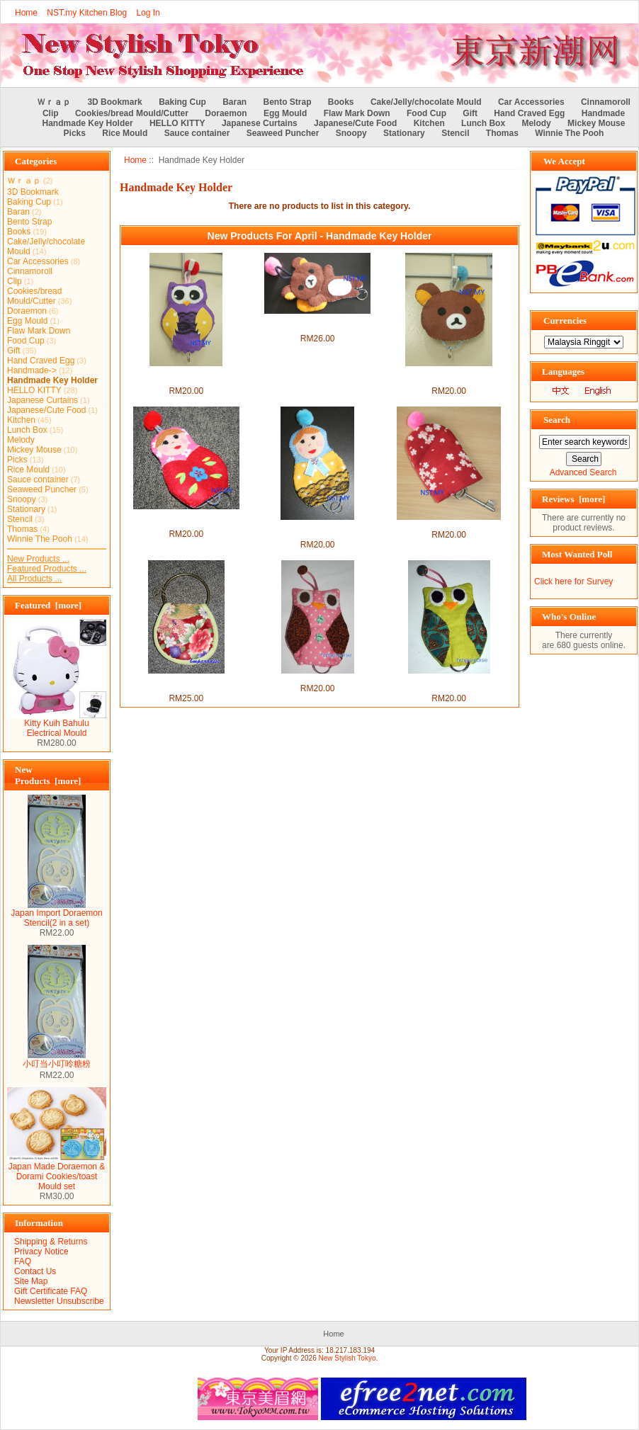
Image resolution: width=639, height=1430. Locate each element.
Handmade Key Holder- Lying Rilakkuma (318, 324)
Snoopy (351, 133)
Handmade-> (32, 370)
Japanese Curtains (260, 123)
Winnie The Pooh (569, 133)
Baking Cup (182, 102)
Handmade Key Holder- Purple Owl (186, 376)
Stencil (455, 133)
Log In (147, 13)
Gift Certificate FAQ (50, 1291)
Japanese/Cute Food (355, 123)
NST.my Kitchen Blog (87, 13)
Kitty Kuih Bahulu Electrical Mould (56, 724)
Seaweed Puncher (283, 133)
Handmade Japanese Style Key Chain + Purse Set (186, 683)
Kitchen (429, 123)
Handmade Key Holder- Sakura (449, 525)
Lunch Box (483, 123)
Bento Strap (288, 102)
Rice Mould (124, 133)
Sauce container (197, 133)
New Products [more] (48, 775)
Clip (51, 113)
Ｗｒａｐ (54, 102)
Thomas (502, 133)
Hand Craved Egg (529, 113)
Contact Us (35, 1271)
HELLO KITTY (177, 123)
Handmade (603, 113)
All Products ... (34, 579)
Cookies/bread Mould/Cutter (131, 113)
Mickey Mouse (596, 123)
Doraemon (226, 113)
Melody (535, 123)
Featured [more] (48, 605)
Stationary (404, 133)
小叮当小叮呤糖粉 (57, 1059)
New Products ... (38, 559)
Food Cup (426, 113)
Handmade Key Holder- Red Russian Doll (186, 519)
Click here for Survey (573, 581)
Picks (75, 133)
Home (26, 13)
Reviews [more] (573, 499)
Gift (470, 113)
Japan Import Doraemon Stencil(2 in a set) (56, 914)
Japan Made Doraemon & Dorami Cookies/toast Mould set (56, 1172)
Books (341, 102)
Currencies (565, 320)
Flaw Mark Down (357, 113)
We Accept (564, 161)
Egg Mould (285, 113)
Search (556, 419)
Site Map (30, 1281)
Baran (234, 102)
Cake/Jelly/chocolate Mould (426, 102)
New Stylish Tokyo (347, 1358)
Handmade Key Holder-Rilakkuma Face (449, 376)
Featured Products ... (46, 569)
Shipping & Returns (50, 1242)
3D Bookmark (114, 102)
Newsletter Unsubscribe (59, 1301)
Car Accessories (531, 102)
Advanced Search (583, 472)
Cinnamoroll (605, 102)
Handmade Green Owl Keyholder (449, 683)
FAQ (22, 1261)
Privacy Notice (41, 1251)
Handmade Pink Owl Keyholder (317, 678)
